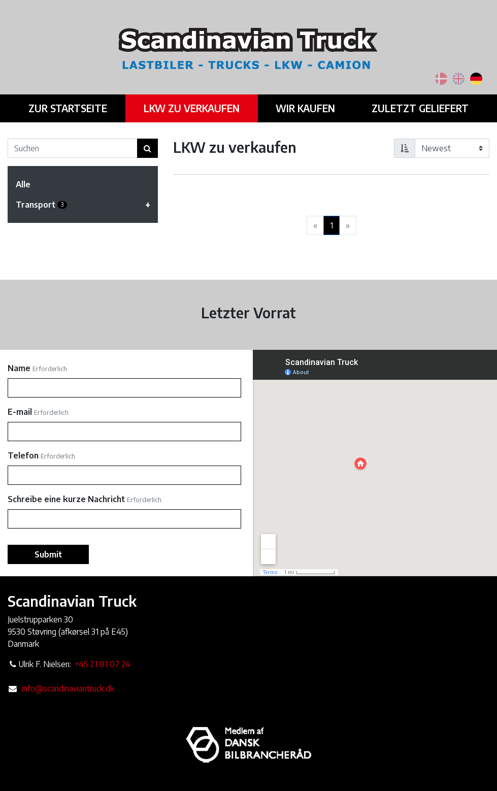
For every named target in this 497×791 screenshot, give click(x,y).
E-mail (20, 412)
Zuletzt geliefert (416, 108)
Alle (23, 184)
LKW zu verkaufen (193, 108)
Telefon (23, 455)
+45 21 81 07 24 (102, 664)
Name (19, 368)
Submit (48, 554)
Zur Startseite (72, 108)
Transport (87, 204)
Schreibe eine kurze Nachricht (66, 499)
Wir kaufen (304, 108)
